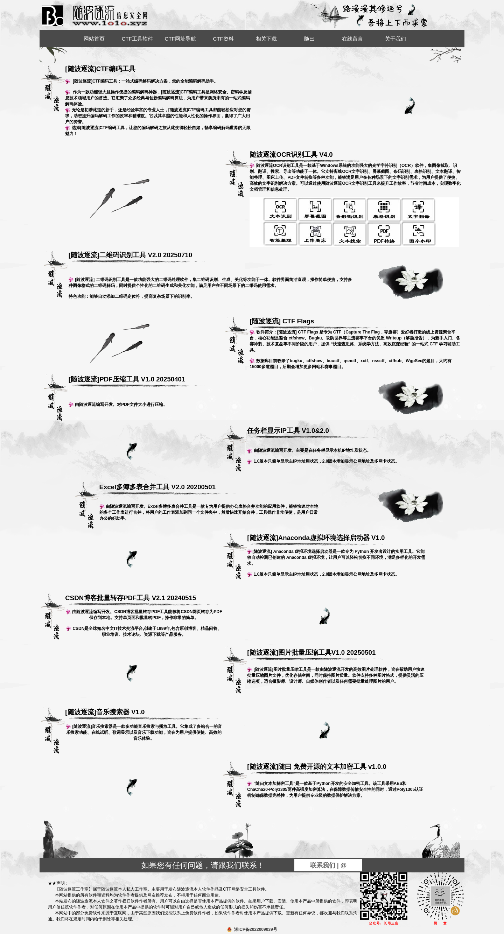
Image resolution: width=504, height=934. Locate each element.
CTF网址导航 (180, 39)
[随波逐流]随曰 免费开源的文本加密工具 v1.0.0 (317, 769)
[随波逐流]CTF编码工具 (100, 68)
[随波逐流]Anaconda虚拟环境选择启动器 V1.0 (317, 540)
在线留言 (352, 39)
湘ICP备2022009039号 (255, 929)
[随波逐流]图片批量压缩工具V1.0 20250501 (317, 655)
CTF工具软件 (137, 39)
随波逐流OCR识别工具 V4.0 (320, 157)
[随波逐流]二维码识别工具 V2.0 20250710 (139, 257)
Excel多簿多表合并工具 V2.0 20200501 (169, 489)
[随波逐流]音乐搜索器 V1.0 (144, 714)
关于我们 (395, 39)
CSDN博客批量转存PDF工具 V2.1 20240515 (144, 600)
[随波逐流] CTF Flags (320, 323)
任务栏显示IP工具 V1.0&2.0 (317, 433)
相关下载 (266, 39)
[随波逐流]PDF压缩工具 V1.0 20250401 (139, 381)
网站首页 (94, 39)
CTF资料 (223, 39)
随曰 (309, 39)
